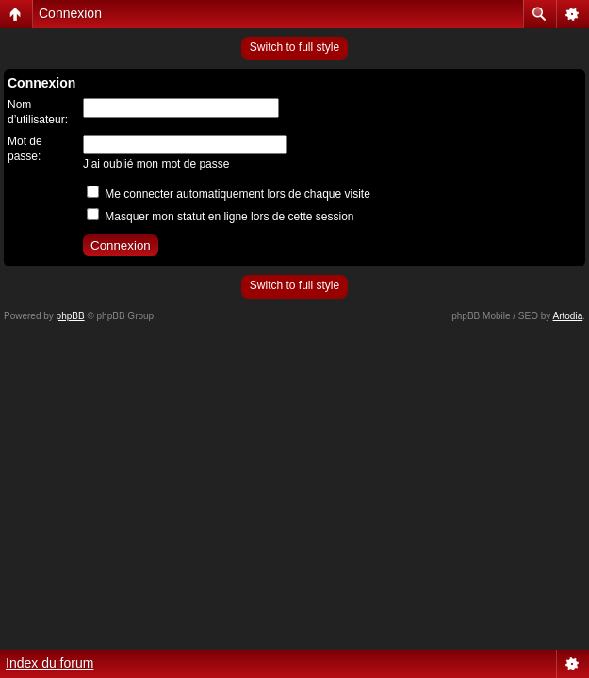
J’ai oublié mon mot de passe (156, 163)
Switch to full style (294, 47)
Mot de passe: (25, 149)
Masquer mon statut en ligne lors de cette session (220, 216)
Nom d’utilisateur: (38, 112)
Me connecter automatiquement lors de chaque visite (228, 194)
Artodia (568, 316)
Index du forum (49, 662)
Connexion (70, 13)
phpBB (71, 316)
